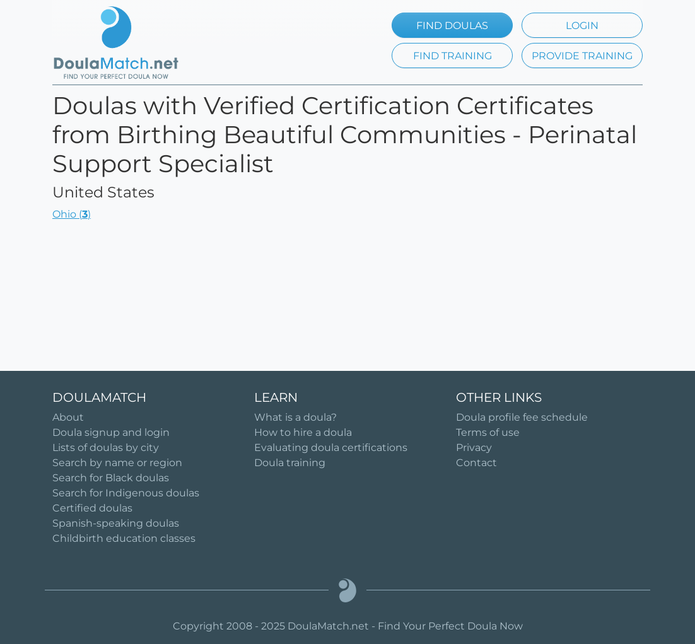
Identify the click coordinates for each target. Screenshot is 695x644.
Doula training (289, 463)
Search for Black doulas (110, 478)
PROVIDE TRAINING (582, 56)
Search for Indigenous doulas (125, 493)
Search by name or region (117, 463)
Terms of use (488, 432)
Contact (476, 463)
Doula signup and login (111, 432)
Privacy (474, 448)
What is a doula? (295, 417)
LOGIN (582, 26)
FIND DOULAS (452, 26)
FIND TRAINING (452, 56)
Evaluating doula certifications (330, 448)
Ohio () (71, 214)
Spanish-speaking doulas (115, 523)
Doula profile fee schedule (522, 417)
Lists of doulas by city (105, 448)
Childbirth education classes (124, 538)
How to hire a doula (303, 432)
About (68, 417)
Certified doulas (92, 508)
